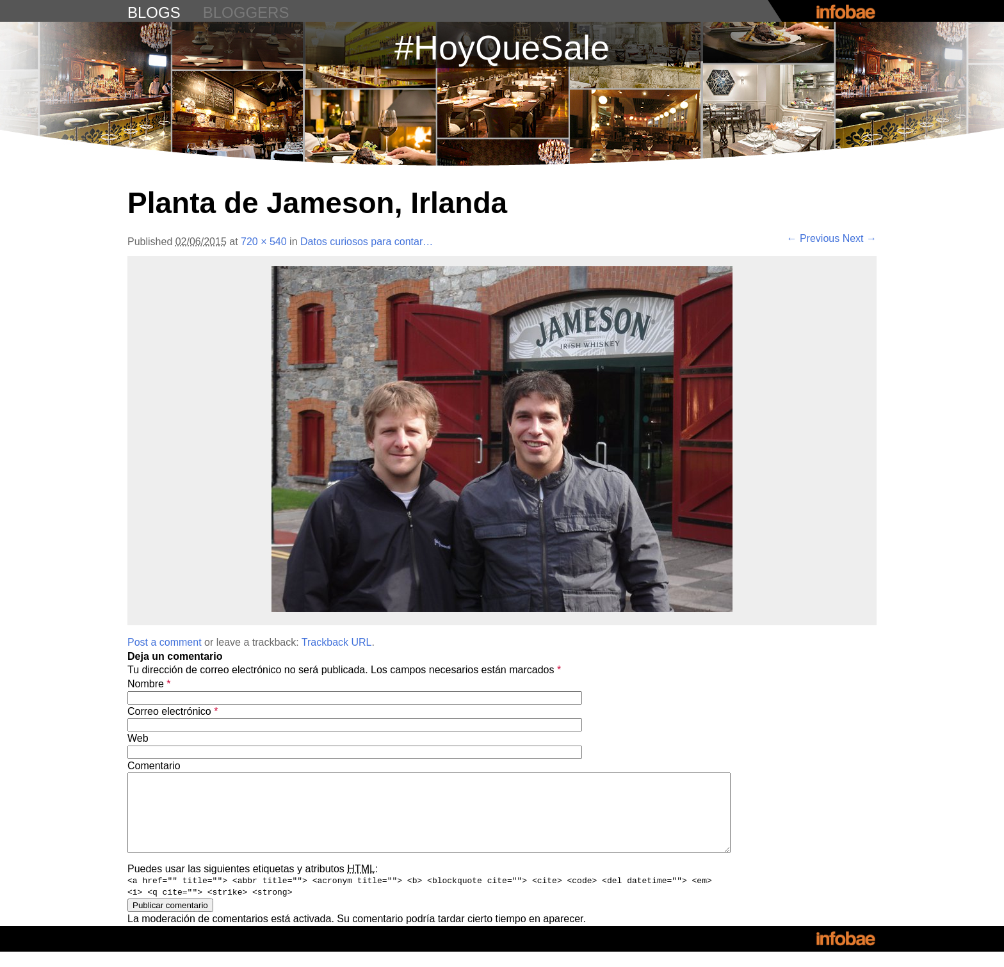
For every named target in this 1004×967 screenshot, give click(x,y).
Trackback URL (337, 642)
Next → (860, 238)
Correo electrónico (172, 711)
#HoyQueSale (502, 47)
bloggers (246, 12)
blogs (154, 12)
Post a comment (164, 642)
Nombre (149, 683)
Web (138, 738)
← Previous (813, 238)
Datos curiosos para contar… (366, 241)
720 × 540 (264, 241)
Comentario (154, 765)
